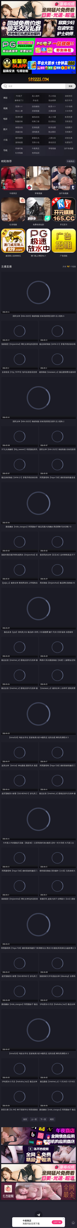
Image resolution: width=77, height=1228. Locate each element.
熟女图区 (52, 132)
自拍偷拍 (35, 106)
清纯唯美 (35, 132)
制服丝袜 (19, 121)
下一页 (43, 1119)
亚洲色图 (35, 127)
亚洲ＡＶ (19, 106)
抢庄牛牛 (68, 100)
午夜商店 (35, 148)
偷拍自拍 (35, 117)
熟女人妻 (19, 111)
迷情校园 (19, 142)
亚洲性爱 (19, 117)
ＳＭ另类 (68, 111)
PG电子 (19, 96)
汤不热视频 (68, 148)
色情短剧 (35, 153)
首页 (25, 1119)
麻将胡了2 (19, 100)
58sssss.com (38, 79)
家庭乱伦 (35, 138)
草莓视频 (52, 148)
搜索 (70, 86)
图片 (5, 129)
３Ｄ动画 (68, 106)
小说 (5, 139)
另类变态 (68, 121)
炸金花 (35, 100)
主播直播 (52, 111)
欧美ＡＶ (52, 106)
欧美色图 (52, 127)
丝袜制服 (35, 111)
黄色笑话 (52, 142)
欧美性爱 (68, 117)
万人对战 (52, 96)
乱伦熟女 (52, 121)
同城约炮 (19, 148)
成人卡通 (52, 117)
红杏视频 (19, 153)
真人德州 (35, 96)
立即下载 (57, 1222)
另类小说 (35, 142)
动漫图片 (68, 127)
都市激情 (19, 138)
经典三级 (35, 121)
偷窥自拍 (19, 127)
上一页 (34, 1119)
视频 (5, 108)
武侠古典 (68, 138)
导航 (5, 150)
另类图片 (68, 132)
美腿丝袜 (19, 132)
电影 (5, 118)
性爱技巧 (68, 142)
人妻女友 (52, 138)
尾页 (52, 1119)
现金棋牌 (52, 100)
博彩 (5, 97)
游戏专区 (68, 96)
